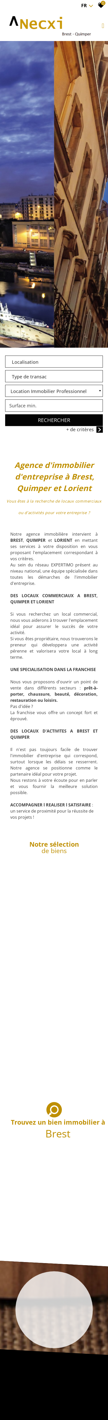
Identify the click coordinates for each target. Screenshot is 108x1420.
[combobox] (54, 362)
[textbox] (54, 361)
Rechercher (54, 420)
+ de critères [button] (84, 430)
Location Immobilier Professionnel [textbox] (49, 392)
